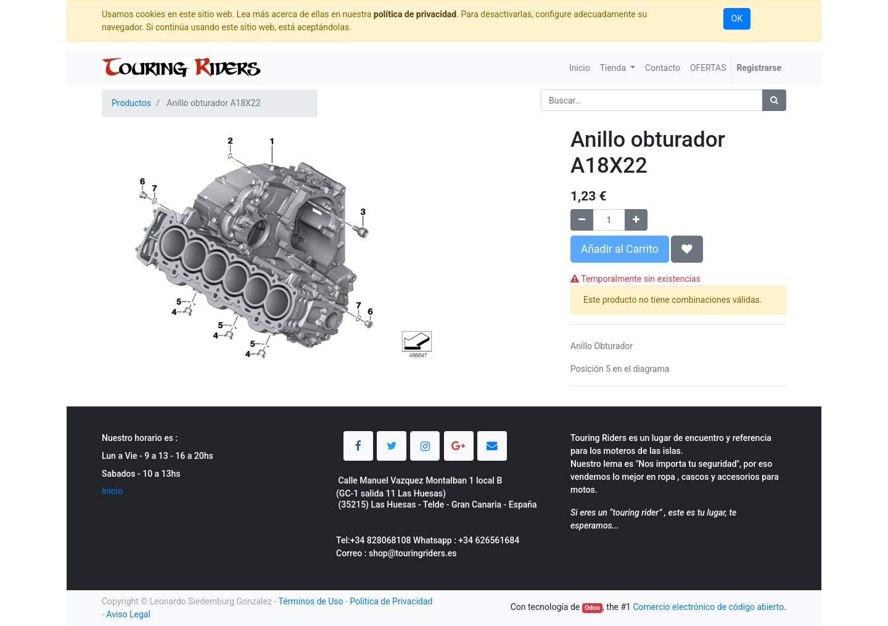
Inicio (112, 491)
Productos (131, 103)
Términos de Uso (310, 601)
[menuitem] (579, 68)
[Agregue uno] (636, 220)
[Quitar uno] (581, 220)
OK (736, 18)
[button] (687, 249)
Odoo (592, 608)
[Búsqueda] (774, 100)
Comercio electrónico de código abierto (708, 607)
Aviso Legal (128, 614)
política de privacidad (415, 14)
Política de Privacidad (391, 601)
